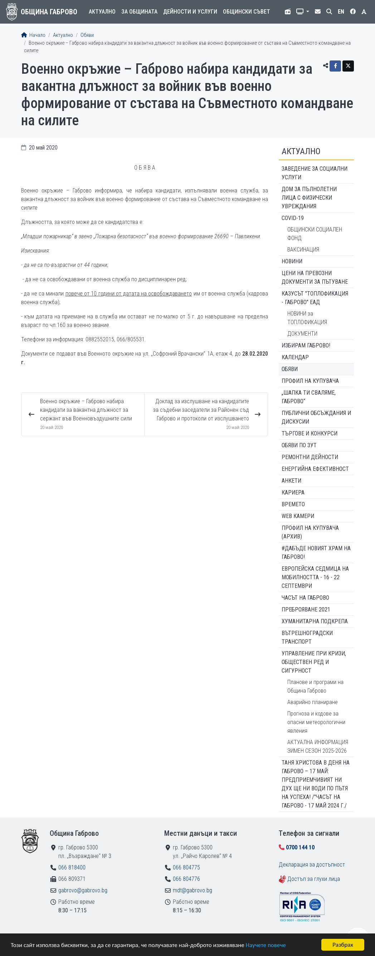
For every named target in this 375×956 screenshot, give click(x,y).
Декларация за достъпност (312, 864)
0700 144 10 (300, 847)
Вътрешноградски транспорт (307, 637)
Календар (295, 357)
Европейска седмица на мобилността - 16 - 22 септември (315, 577)
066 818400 (72, 867)
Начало (33, 35)
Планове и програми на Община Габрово (315, 686)
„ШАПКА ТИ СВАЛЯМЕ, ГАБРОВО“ (309, 397)
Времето (293, 504)
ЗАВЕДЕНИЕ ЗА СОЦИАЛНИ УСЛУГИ (314, 173)
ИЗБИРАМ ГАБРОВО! (306, 345)
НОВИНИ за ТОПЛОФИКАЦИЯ (307, 318)
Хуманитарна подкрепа (315, 621)
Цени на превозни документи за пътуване (315, 277)
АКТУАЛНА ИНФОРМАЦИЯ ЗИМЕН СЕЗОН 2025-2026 (317, 746)
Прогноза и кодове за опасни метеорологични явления (316, 722)
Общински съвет (246, 11)
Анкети (291, 480)
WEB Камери (298, 516)
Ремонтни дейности (310, 457)
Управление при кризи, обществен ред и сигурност (314, 662)
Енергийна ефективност (315, 468)
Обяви (87, 35)
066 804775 (186, 867)
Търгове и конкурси (309, 433)
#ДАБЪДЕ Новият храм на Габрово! (316, 552)
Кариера (293, 492)
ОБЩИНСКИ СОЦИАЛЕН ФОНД (314, 234)
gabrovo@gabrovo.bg (82, 890)
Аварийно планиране (312, 702)
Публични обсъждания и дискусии (316, 417)
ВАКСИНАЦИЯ (303, 249)
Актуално (102, 11)
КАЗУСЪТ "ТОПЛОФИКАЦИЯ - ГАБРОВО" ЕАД (315, 298)
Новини (292, 261)
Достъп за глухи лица (313, 878)
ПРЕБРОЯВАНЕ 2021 (306, 609)
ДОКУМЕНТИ (302, 333)
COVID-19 (293, 218)
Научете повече (265, 945)
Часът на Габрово (305, 597)
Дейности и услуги (190, 11)
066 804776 (186, 878)
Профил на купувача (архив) (310, 532)
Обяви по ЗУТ (299, 445)
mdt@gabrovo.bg (192, 890)
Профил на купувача (310, 380)
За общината (139, 11)
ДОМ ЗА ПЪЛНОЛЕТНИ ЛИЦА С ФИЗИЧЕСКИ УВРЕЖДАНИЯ (309, 198)
